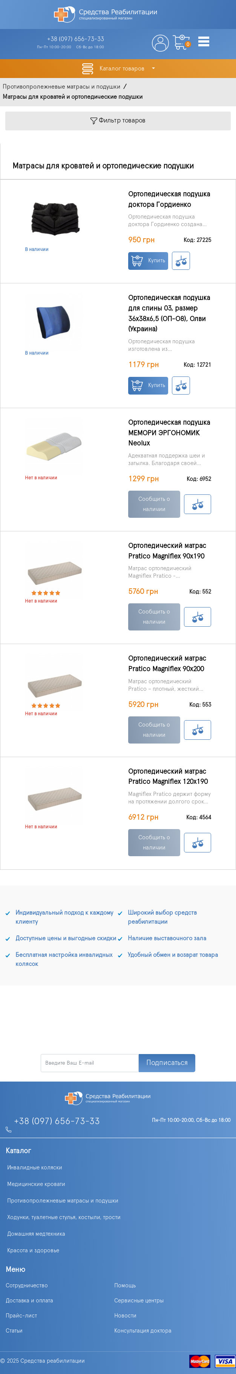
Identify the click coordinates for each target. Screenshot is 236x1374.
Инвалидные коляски (34, 1168)
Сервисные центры (139, 1301)
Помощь (125, 1285)
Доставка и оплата (29, 1301)
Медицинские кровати (36, 1184)
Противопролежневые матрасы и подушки (62, 1201)
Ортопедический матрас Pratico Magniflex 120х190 (168, 777)
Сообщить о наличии (154, 504)
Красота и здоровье (33, 1250)
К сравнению (181, 260)
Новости (125, 1316)
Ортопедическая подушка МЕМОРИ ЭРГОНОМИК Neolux (169, 433)
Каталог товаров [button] (123, 69)
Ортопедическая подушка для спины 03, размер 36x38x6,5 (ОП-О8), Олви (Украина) (169, 313)
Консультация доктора (143, 1331)
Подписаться (167, 1062)
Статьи (14, 1331)
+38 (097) (75, 39)
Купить (148, 261)
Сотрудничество (27, 1285)
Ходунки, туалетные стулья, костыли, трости (64, 1217)
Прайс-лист (21, 1316)
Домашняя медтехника (36, 1234)
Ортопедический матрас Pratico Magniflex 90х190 (167, 551)
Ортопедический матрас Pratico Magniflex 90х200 (167, 664)
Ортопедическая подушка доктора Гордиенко (169, 199)
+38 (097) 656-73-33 (57, 1121)
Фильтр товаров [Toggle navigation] (118, 120)
